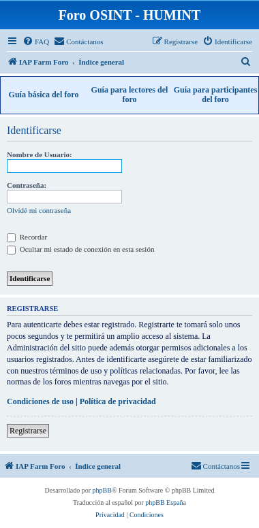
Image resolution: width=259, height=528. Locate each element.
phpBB (102, 490)
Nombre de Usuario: (39, 154)
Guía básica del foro (44, 94)
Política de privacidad (118, 401)
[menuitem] (35, 41)
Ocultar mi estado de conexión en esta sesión (80, 249)
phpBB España (165, 502)
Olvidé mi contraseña (39, 210)
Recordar (27, 237)
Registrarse (28, 430)
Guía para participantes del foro (216, 94)
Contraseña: (26, 185)
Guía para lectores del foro (129, 94)
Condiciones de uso (40, 401)
